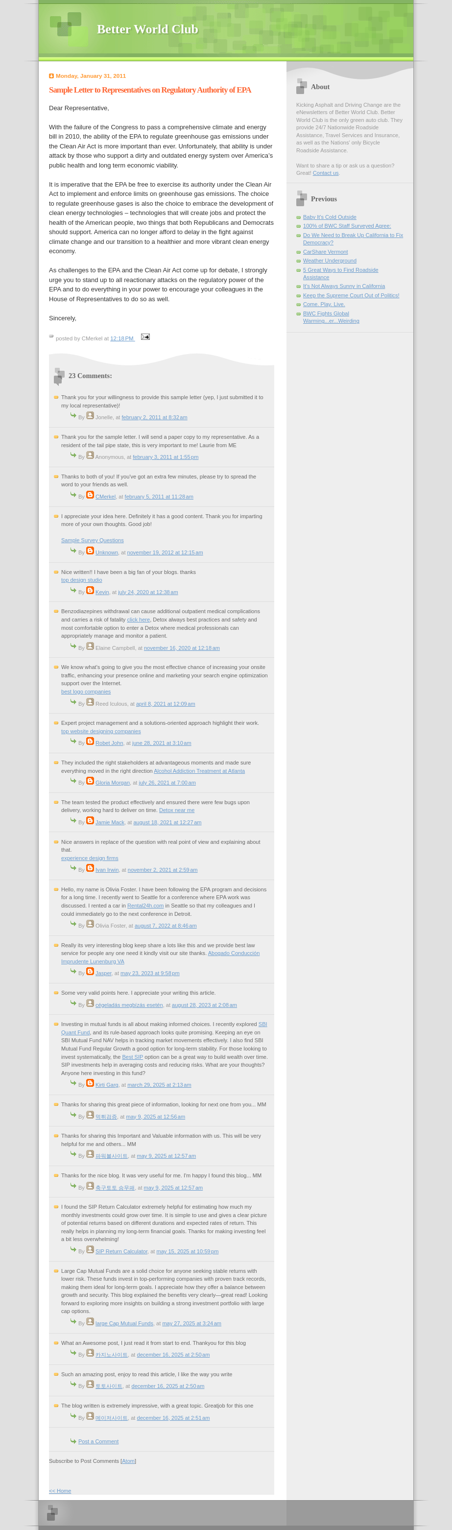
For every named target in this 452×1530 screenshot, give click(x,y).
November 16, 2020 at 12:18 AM (182, 648)
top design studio (81, 580)
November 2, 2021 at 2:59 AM (163, 870)
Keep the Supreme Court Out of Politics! (351, 295)
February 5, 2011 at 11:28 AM (159, 497)
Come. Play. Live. (324, 304)
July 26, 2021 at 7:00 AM (167, 783)
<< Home (60, 1491)
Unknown (106, 552)
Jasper (103, 973)
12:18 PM (122, 338)
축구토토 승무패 (115, 1188)
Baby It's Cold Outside (330, 217)
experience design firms (90, 858)
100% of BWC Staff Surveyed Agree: (347, 226)
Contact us (326, 173)
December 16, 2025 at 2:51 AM (173, 1418)
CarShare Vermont (325, 252)
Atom (128, 1461)
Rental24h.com (145, 905)
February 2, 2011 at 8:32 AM (155, 417)
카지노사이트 (111, 1355)
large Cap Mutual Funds (124, 1323)
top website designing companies (101, 731)
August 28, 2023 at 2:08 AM (204, 1005)
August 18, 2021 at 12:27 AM (167, 822)
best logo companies (86, 691)
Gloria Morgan (112, 783)
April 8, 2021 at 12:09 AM (165, 704)
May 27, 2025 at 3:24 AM (191, 1323)
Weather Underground (330, 260)
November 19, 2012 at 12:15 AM (165, 552)
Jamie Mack (109, 822)
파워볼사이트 (111, 1156)
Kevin (102, 592)
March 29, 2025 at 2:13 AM (159, 1085)
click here (138, 619)
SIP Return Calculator (121, 1251)
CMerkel (105, 497)
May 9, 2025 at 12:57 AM (166, 1156)
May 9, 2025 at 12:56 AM (155, 1117)
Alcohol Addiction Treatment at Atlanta (199, 771)
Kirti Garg (107, 1085)
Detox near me (176, 810)
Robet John (109, 743)
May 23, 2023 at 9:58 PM (150, 973)
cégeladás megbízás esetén (129, 1005)
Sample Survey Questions (92, 540)
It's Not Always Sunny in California (344, 286)
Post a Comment (98, 1441)
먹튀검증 (106, 1117)
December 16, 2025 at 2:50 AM (173, 1355)
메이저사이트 (111, 1418)
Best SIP (132, 1057)
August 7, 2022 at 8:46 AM (166, 926)
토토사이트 (108, 1386)
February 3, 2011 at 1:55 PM (165, 457)
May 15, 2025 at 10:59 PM (188, 1251)
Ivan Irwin (107, 870)
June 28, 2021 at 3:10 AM (161, 743)
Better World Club (147, 29)
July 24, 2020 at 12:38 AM (148, 592)
